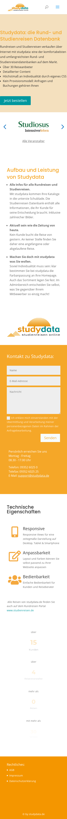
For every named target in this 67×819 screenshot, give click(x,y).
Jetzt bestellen (15, 100)
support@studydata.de (33, 476)
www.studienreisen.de (20, 610)
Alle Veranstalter (33, 141)
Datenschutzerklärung (22, 781)
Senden (50, 437)
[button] (4, 126)
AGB (11, 770)
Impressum (16, 775)
